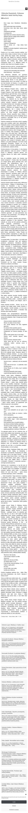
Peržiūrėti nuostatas (14, 809)
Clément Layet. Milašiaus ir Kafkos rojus (13, 625)
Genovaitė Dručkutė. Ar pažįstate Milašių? (13, 653)
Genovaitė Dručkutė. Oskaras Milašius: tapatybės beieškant (13, 639)
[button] (26, 794)
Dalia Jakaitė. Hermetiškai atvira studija (13, 740)
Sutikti (14, 802)
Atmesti (14, 805)
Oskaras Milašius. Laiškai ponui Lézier (12, 682)
